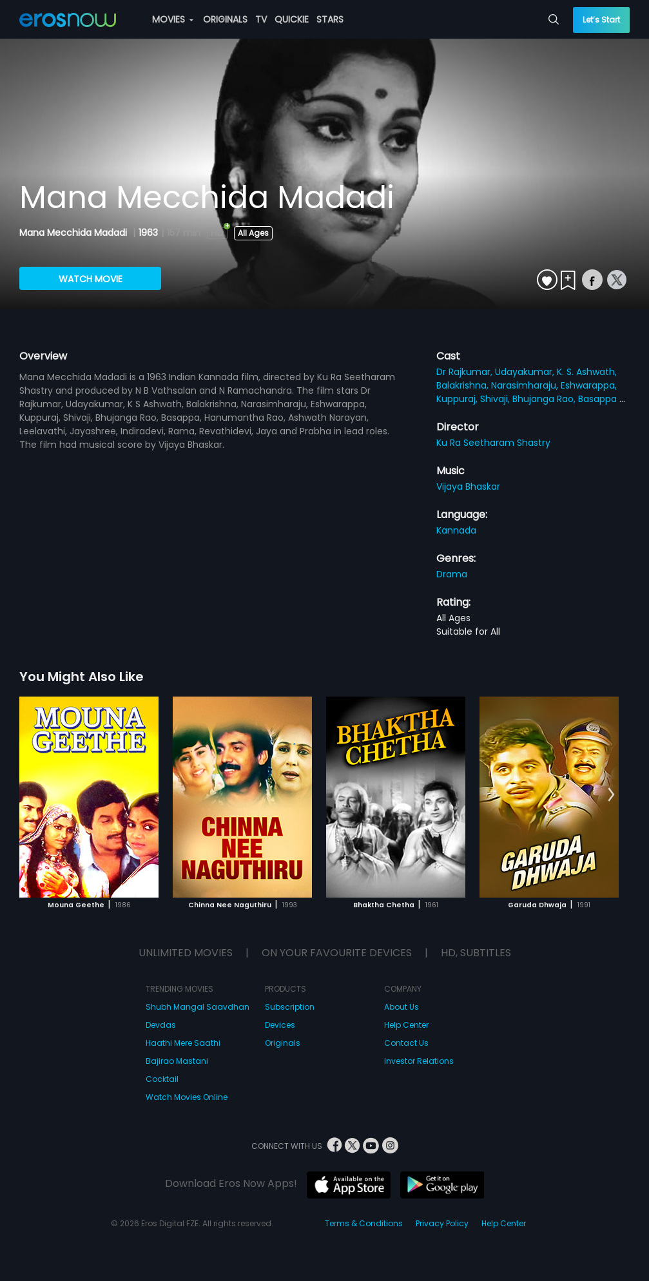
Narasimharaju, (526, 385)
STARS (330, 19)
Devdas (161, 1024)
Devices (280, 1024)
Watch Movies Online (187, 1097)
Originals (282, 1042)
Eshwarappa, (589, 385)
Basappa (598, 398)
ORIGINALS (225, 19)
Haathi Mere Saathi (183, 1042)
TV (261, 19)
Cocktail (162, 1079)
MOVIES (172, 19)
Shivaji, (496, 398)
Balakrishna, (463, 385)
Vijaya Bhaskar (468, 486)
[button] (611, 795)
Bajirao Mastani (177, 1060)
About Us (401, 1006)
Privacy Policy (442, 1223)
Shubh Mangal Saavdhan (197, 1006)
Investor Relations (419, 1060)
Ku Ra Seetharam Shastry (493, 442)
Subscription (290, 1006)
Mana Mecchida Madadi (74, 232)
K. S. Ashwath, (587, 371)
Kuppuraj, (458, 398)
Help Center (406, 1024)
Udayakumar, (526, 371)
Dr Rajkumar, (465, 371)
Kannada (456, 530)
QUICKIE (292, 19)
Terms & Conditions (364, 1223)
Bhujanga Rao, (545, 398)
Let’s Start (601, 19)
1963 (148, 232)
